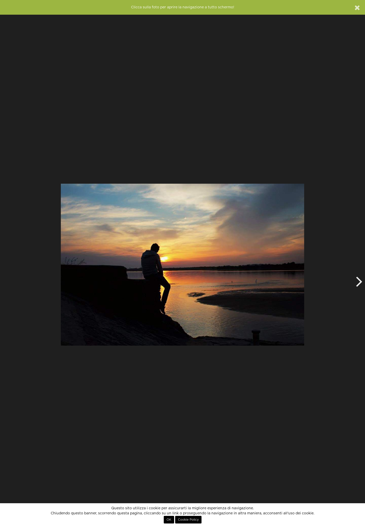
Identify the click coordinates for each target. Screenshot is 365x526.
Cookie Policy (188, 519)
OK (169, 519)
